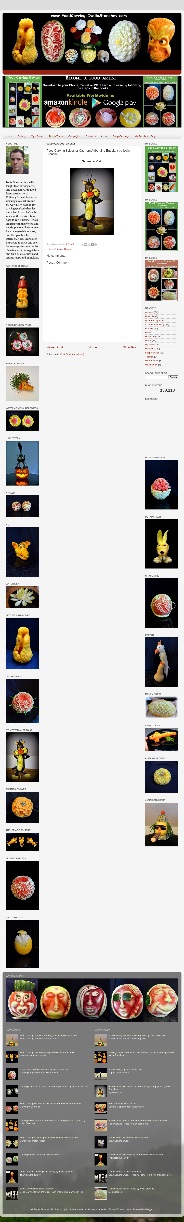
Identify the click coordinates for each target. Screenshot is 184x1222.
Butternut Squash (154, 320)
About (104, 136)
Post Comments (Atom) (72, 354)
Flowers (149, 328)
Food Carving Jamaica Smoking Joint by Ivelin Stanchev (48, 1035)
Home (9, 136)
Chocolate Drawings (155, 324)
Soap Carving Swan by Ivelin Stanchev (128, 1137)
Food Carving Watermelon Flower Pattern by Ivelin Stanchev (50, 1103)
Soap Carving (152, 352)
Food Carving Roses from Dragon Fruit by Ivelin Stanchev (137, 1120)
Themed (68, 249)
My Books (150, 344)
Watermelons (152, 360)
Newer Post (54, 347)
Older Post (130, 347)
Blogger (149, 1209)
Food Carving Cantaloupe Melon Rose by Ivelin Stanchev (49, 1137)
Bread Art (150, 316)
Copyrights (74, 136)
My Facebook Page (145, 136)
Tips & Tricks (56, 136)
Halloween (150, 336)
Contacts (91, 136)
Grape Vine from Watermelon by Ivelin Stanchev (44, 1069)
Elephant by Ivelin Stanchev (122, 1103)
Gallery (22, 136)
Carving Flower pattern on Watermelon (39, 1154)
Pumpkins (150, 348)
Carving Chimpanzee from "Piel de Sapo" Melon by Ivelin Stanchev (53, 1086)
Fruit (147, 332)
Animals (59, 249)
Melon (148, 340)
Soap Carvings (121, 136)
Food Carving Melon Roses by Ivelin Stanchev (131, 1188)
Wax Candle (151, 364)
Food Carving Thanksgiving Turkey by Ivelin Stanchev (47, 1171)
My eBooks (37, 136)
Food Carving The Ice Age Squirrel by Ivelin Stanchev (47, 1052)
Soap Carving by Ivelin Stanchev (36, 1188)
